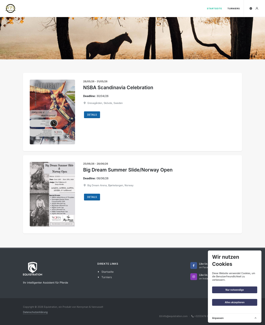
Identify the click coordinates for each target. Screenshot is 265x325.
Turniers (106, 277)
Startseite (107, 271)
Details (92, 114)
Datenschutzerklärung (35, 312)
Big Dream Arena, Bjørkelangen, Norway (108, 185)
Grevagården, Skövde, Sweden (103, 103)
